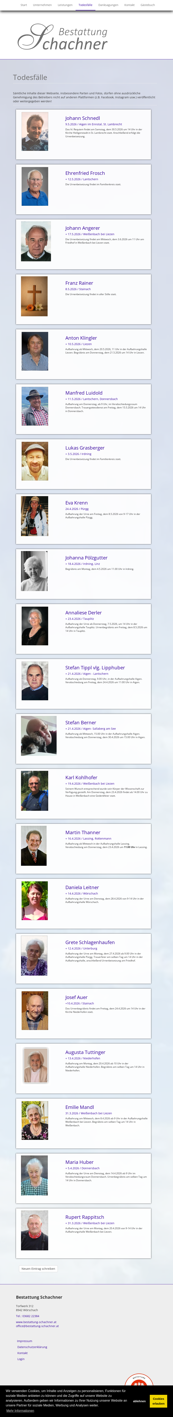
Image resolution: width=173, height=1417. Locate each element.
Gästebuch (148, 5)
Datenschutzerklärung (32, 1347)
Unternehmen (42, 5)
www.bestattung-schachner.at (36, 1322)
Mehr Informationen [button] (20, 1410)
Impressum (24, 1341)
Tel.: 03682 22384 (27, 1316)
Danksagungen (108, 5)
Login (21, 1359)
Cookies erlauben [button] (159, 1401)
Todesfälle (85, 5)
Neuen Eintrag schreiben (38, 1269)
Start (24, 5)
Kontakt (129, 5)
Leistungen (65, 5)
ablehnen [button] (139, 1401)
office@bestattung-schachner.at (37, 1326)
